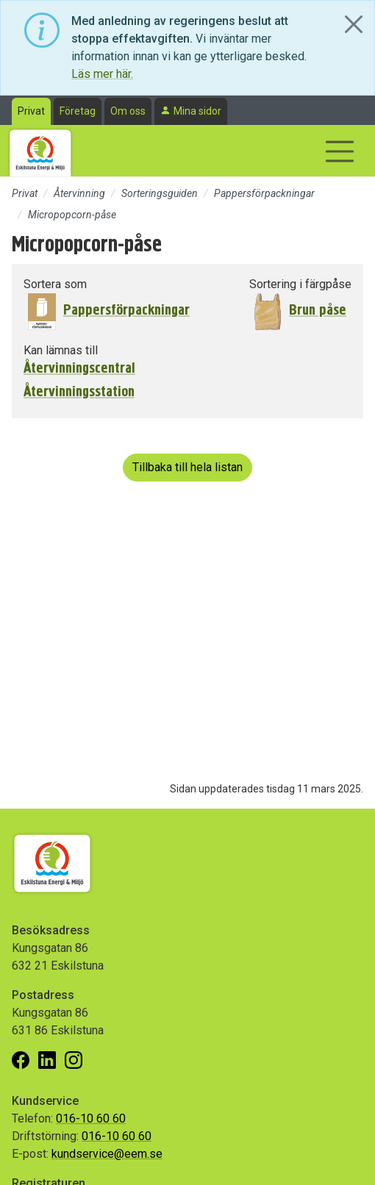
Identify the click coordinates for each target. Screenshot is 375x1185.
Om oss (128, 111)
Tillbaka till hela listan (187, 467)
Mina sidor (197, 111)
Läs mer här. (102, 74)
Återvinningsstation (79, 392)
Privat (31, 111)
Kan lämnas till (61, 350)
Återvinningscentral (79, 368)
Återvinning (79, 193)
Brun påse (317, 310)
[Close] (353, 24)
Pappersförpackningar (264, 193)
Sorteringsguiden (159, 193)
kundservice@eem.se (106, 1154)
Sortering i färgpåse (300, 284)
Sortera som (55, 284)
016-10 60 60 (91, 1118)
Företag (78, 111)
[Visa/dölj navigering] (339, 151)
